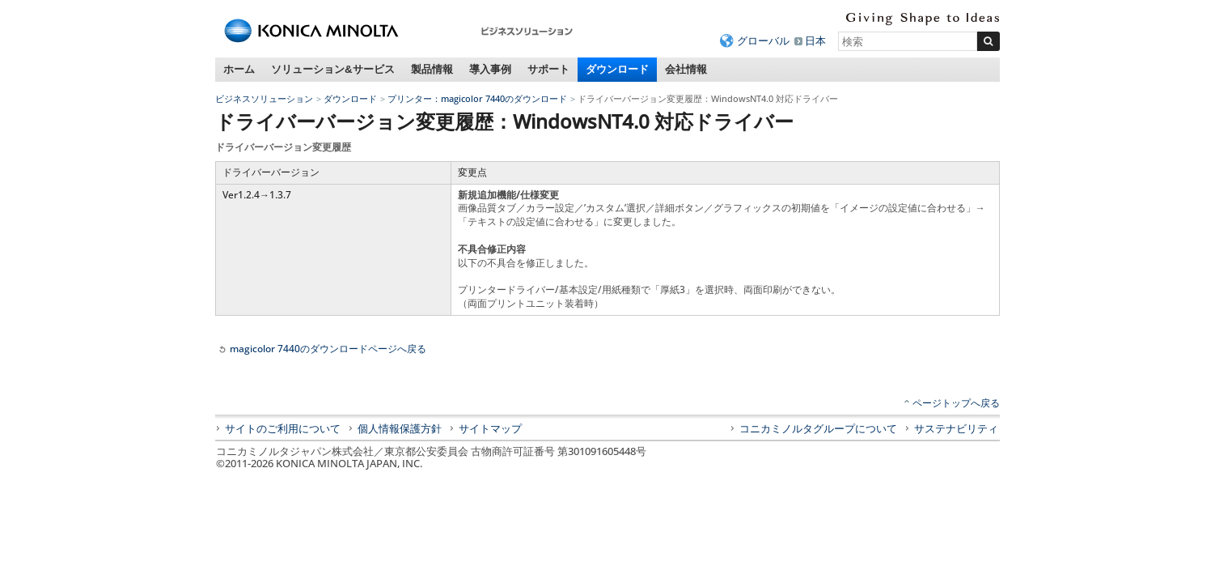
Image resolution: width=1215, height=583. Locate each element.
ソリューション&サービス (333, 69)
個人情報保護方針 (400, 428)
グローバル (763, 40)
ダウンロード (617, 69)
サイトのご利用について (283, 428)
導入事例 (490, 69)
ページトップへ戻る (956, 403)
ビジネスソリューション (264, 98)
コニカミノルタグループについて (818, 428)
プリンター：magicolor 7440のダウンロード (477, 98)
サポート (548, 69)
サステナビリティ (956, 428)
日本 (815, 40)
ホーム (239, 69)
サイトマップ (490, 428)
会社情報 (686, 69)
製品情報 (432, 69)
